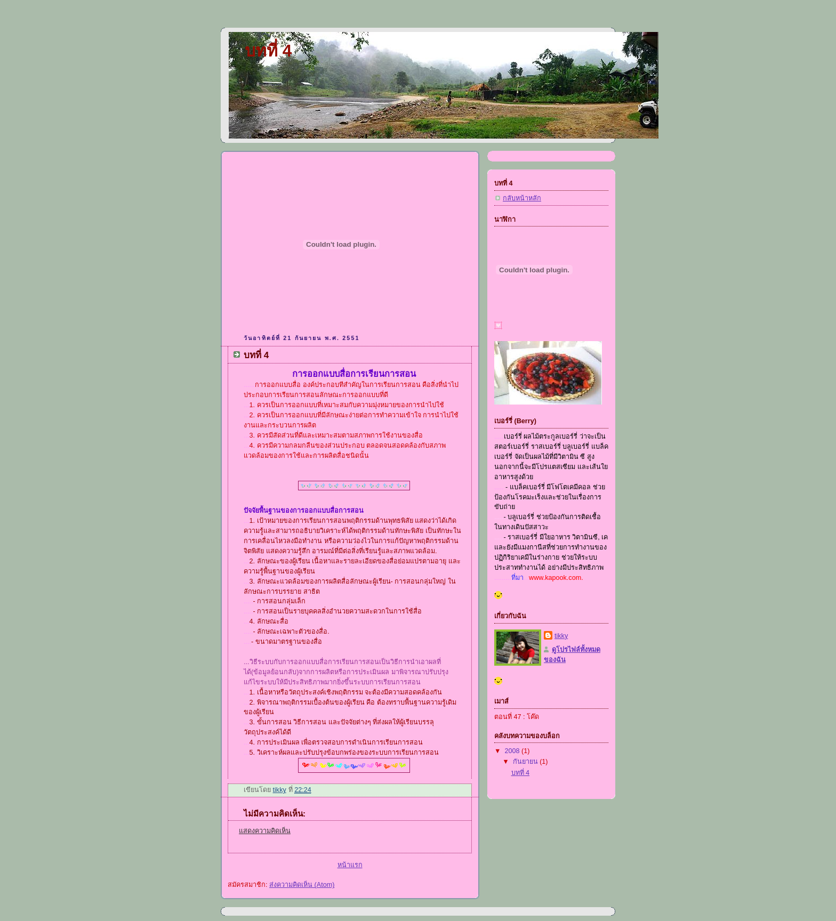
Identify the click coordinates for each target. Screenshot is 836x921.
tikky (561, 636)
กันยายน (526, 761)
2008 (513, 751)
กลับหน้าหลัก (522, 198)
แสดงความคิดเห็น (265, 831)
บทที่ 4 (268, 51)
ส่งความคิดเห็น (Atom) (301, 884)
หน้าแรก (350, 865)
